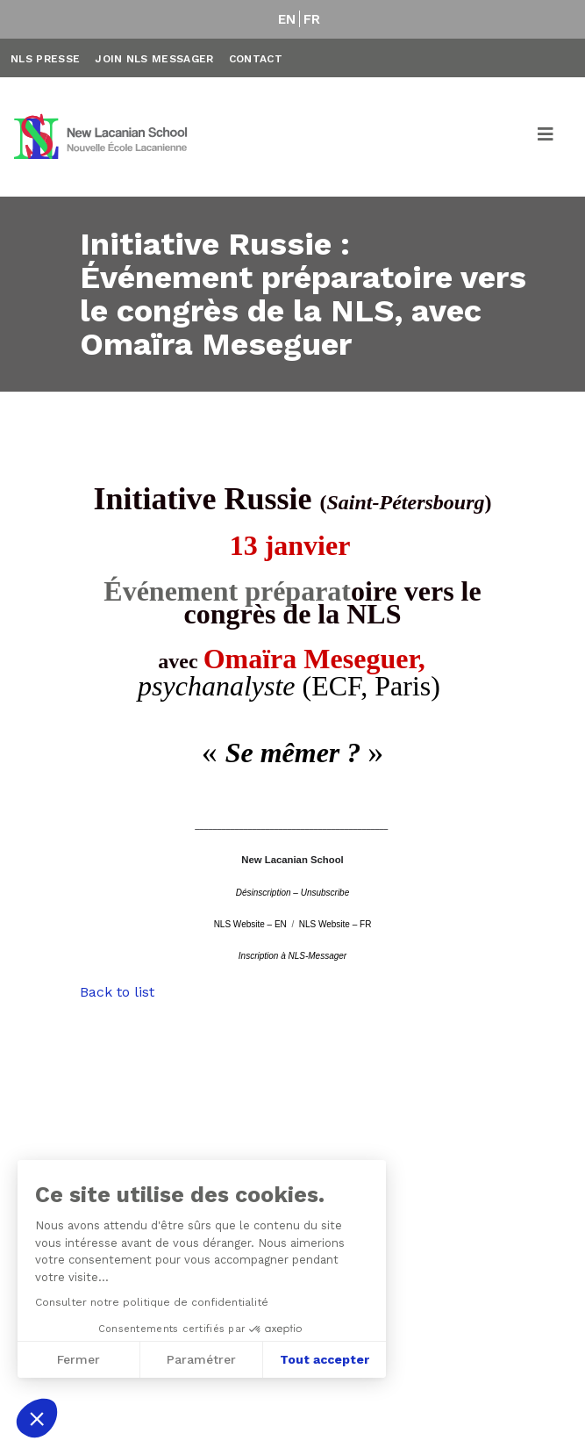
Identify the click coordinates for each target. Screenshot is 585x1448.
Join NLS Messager (154, 59)
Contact (255, 59)
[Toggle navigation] (546, 137)
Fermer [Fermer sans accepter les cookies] (78, 1359)
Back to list (117, 991)
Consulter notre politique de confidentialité (151, 1302)
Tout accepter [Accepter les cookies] (324, 1359)
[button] (37, 1418)
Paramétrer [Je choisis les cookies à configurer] (201, 1359)
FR (312, 19)
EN (287, 19)
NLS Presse (45, 59)
